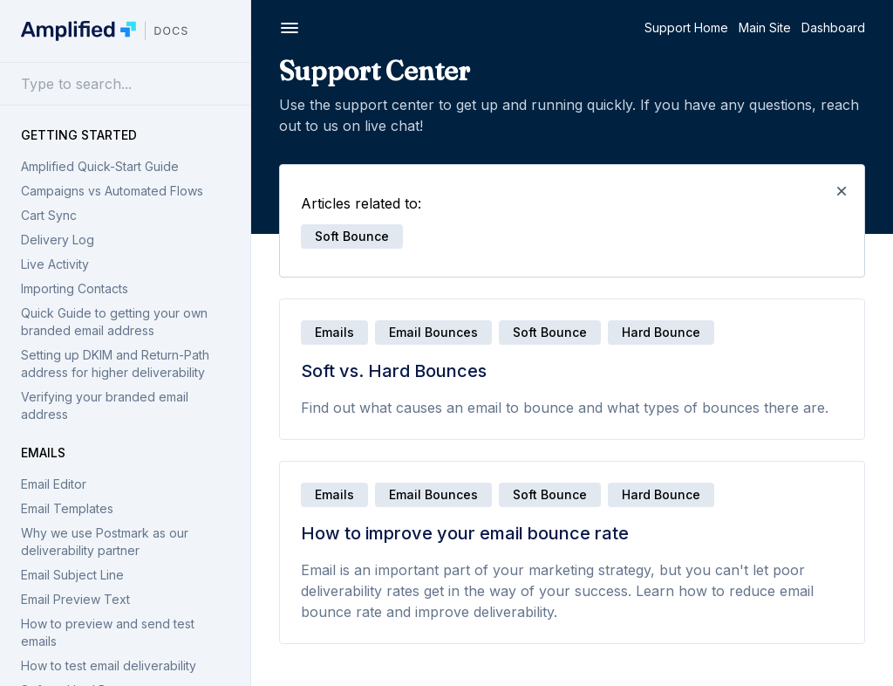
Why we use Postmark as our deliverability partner (104, 541)
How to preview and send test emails (107, 632)
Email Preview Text (75, 599)
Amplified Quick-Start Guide (100, 166)
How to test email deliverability (108, 665)
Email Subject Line (72, 574)
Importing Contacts (74, 288)
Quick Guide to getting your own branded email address (114, 321)
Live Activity (55, 264)
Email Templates (67, 508)
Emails (43, 452)
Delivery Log (57, 239)
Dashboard (833, 27)
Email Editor (53, 484)
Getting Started (79, 134)
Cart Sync (49, 215)
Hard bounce (661, 332)
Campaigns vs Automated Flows (112, 190)
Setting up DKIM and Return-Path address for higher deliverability (115, 363)
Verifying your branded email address (104, 405)
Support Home (686, 27)
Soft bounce (550, 332)
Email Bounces (433, 332)
